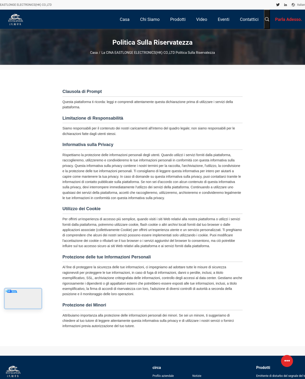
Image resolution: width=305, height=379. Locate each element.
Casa (94, 53)
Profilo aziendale (163, 376)
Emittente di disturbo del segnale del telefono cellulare (280, 376)
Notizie (196, 376)
